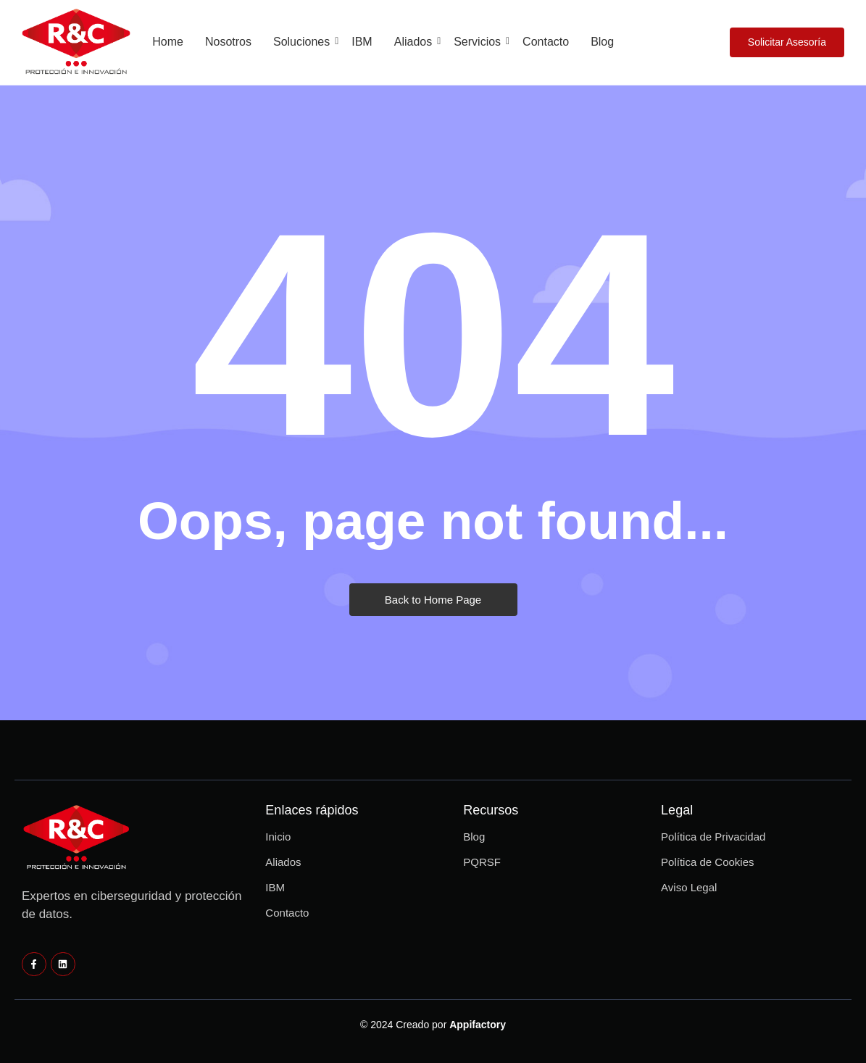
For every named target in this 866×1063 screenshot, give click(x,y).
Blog (602, 42)
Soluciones (304, 42)
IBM (361, 42)
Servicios (480, 42)
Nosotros (228, 42)
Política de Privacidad (713, 836)
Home (167, 42)
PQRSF (482, 862)
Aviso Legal (689, 887)
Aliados (415, 42)
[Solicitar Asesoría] (787, 42)
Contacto (545, 42)
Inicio (278, 836)
